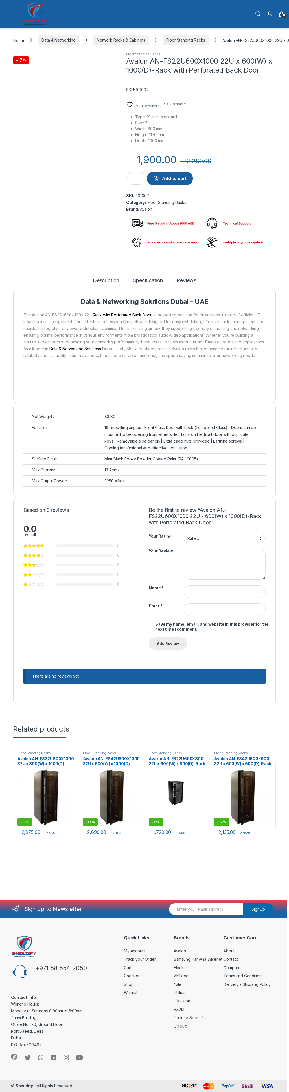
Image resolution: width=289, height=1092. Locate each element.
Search (258, 14)
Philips (179, 992)
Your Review (161, 551)
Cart (127, 967)
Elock (179, 967)
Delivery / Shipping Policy (247, 984)
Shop (128, 984)
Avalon (146, 209)
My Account (135, 951)
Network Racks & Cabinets (121, 40)
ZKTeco (181, 975)
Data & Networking (58, 40)
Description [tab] (106, 280)
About (229, 951)
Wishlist (130, 992)
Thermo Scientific (190, 1017)
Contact (231, 959)
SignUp (258, 909)
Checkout (133, 975)
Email (156, 605)
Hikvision (182, 1001)
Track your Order (140, 959)
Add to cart (174, 178)
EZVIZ (179, 1009)
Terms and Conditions (243, 975)
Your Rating (160, 536)
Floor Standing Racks (185, 40)
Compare (178, 103)
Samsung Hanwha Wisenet (198, 959)
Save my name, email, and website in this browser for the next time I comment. (212, 627)
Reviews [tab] (186, 280)
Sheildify (24, 1085)
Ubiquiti (180, 1026)
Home (18, 40)
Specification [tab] (148, 280)
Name (156, 587)
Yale (177, 984)
